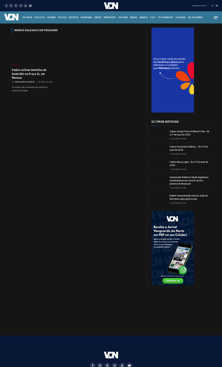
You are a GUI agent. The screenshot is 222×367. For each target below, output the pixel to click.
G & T (153, 17)
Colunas (181, 17)
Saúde (97, 17)
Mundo (144, 17)
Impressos (109, 17)
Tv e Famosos (165, 17)
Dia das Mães (195, 17)
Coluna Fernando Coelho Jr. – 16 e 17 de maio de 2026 (189, 148)
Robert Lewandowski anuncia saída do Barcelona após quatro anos (189, 197)
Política (40, 17)
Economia (86, 17)
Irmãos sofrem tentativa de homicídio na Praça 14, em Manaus (29, 73)
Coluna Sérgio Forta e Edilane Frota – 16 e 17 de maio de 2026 (189, 133)
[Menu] (216, 17)
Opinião (51, 17)
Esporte (73, 17)
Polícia (62, 17)
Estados (27, 17)
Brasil (134, 17)
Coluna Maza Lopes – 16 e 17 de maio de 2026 (189, 164)
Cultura (123, 17)
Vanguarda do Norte (25, 82)
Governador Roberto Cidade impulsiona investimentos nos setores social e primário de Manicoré (189, 180)
